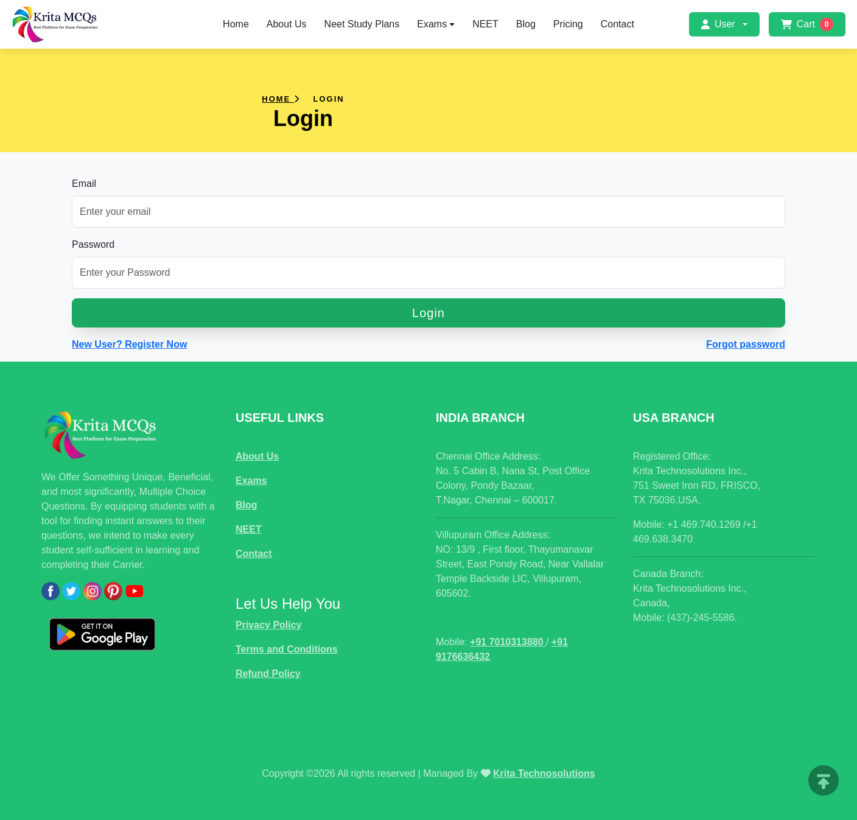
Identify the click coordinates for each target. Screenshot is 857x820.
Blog (526, 24)
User (718, 24)
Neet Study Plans (362, 24)
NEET (485, 24)
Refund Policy (268, 673)
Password (93, 244)
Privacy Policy (269, 625)
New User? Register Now (129, 344)
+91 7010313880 (508, 642)
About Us (287, 24)
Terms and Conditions (287, 649)
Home (236, 24)
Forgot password (745, 344)
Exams (436, 24)
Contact (617, 24)
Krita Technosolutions (544, 773)
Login (428, 313)
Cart (807, 24)
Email (84, 183)
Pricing (568, 24)
